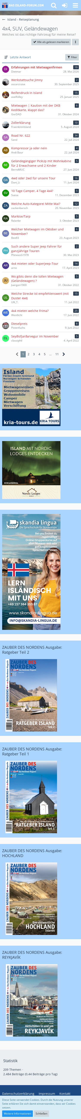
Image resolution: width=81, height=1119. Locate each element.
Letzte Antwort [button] (20, 57)
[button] (75, 5)
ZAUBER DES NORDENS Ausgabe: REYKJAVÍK (32, 955)
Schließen (41, 1113)
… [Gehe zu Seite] (50, 354)
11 (57, 354)
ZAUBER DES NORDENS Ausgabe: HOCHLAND (32, 853)
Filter (72, 57)
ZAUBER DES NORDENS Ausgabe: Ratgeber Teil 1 (32, 751)
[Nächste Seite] (64, 354)
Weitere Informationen (17, 1113)
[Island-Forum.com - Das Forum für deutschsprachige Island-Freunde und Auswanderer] (24, 5)
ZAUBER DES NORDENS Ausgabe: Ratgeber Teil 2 (32, 650)
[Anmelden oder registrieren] (64, 5)
